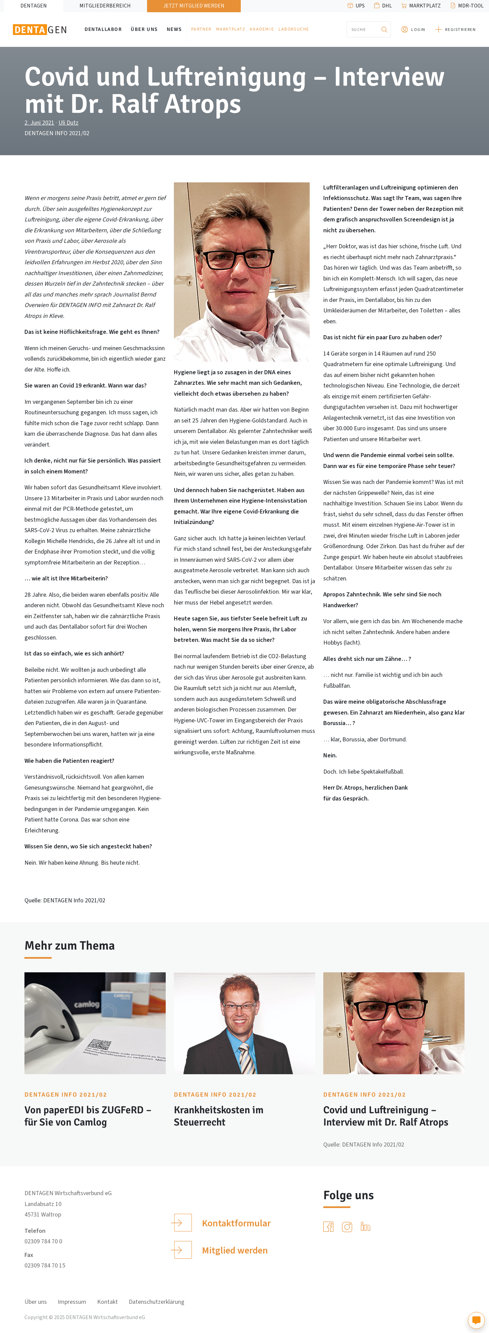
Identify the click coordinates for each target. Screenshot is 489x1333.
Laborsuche (293, 29)
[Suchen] (384, 29)
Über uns (144, 29)
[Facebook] (329, 1227)
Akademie (262, 29)
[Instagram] (348, 1227)
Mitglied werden (221, 1250)
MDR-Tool (471, 6)
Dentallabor (103, 29)
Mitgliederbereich (105, 6)
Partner (201, 29)
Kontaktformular (222, 1222)
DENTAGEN (33, 6)
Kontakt (107, 1302)
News (174, 29)
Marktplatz (425, 6)
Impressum (72, 1302)
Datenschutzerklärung (156, 1302)
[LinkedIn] (367, 1227)
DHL (387, 6)
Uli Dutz (68, 123)
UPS (360, 6)
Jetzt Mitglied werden (193, 6)
